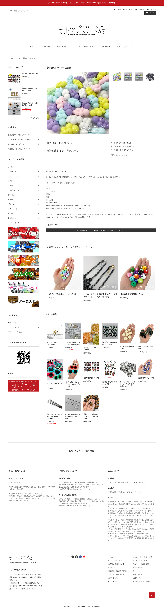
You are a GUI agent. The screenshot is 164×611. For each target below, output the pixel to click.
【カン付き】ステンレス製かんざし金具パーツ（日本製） (54, 416)
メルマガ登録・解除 (86, 47)
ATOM (115, 581)
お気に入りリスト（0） (125, 47)
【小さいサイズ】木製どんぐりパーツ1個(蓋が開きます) (90, 416)
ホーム (32, 47)
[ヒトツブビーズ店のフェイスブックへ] (80, 557)
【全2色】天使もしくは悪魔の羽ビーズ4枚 (29, 104)
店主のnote (137, 578)
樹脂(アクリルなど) (29, 58)
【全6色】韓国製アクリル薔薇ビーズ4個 (29, 89)
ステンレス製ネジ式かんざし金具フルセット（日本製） (72, 416)
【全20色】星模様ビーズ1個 (131, 294)
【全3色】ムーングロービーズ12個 (91, 349)
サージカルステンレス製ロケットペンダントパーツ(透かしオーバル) (127, 384)
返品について (113, 567)
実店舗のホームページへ (141, 581)
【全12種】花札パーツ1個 (30, 73)
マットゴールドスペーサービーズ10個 (54, 343)
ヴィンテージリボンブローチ (145, 347)
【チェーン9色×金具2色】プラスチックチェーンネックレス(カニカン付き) (100, 295)
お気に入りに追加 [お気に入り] (119, 155)
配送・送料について (115, 560)
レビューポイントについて (142, 557)
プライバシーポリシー (116, 574)
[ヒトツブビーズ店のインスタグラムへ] (76, 557)
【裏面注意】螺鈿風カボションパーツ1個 (109, 343)
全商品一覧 (46, 47)
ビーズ (18, 58)
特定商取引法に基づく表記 (117, 571)
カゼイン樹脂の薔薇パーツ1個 (127, 347)
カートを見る (137, 574)
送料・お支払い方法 (64, 47)
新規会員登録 (137, 567)
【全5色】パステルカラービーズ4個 (61, 294)
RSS (109, 581)
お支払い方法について (116, 564)
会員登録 (141, 9)
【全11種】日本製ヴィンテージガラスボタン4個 (72, 343)
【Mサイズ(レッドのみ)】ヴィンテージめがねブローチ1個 (73, 384)
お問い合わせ (105, 47)
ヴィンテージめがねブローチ (54, 384)
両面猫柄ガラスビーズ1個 (146, 378)
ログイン (153, 9)
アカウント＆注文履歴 (124, 9)
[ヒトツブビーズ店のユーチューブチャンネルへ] (84, 557)
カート (149, 13)
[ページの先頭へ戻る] (152, 595)
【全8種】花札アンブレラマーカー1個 (110, 383)
